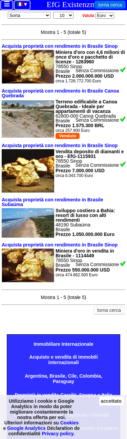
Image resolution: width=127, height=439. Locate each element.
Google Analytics (26, 428)
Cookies (69, 422)
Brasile (57, 376)
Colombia (90, 376)
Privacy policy (57, 433)
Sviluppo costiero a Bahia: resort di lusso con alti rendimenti (85, 215)
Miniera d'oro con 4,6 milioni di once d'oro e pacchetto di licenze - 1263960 (90, 56)
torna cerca (110, 4)
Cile (72, 376)
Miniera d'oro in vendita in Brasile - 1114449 (85, 253)
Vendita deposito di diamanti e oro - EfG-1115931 (90, 154)
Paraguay (63, 381)
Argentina (36, 376)
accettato (111, 401)
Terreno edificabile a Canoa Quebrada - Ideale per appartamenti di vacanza (86, 106)
